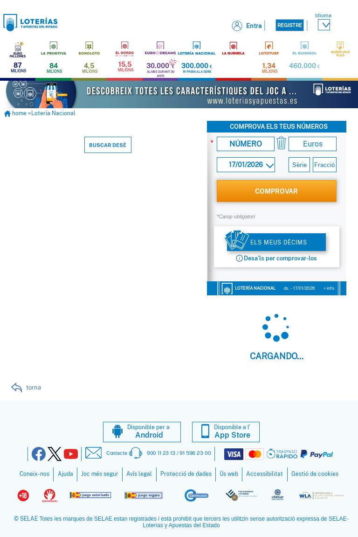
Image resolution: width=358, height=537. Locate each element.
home (16, 112)
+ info (329, 287)
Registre (289, 25)
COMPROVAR (276, 190)
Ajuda (65, 473)
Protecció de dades (186, 473)
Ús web (229, 473)
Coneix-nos (34, 473)
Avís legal (139, 473)
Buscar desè (107, 144)
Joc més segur (99, 473)
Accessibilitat (264, 473)
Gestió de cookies (314, 473)
